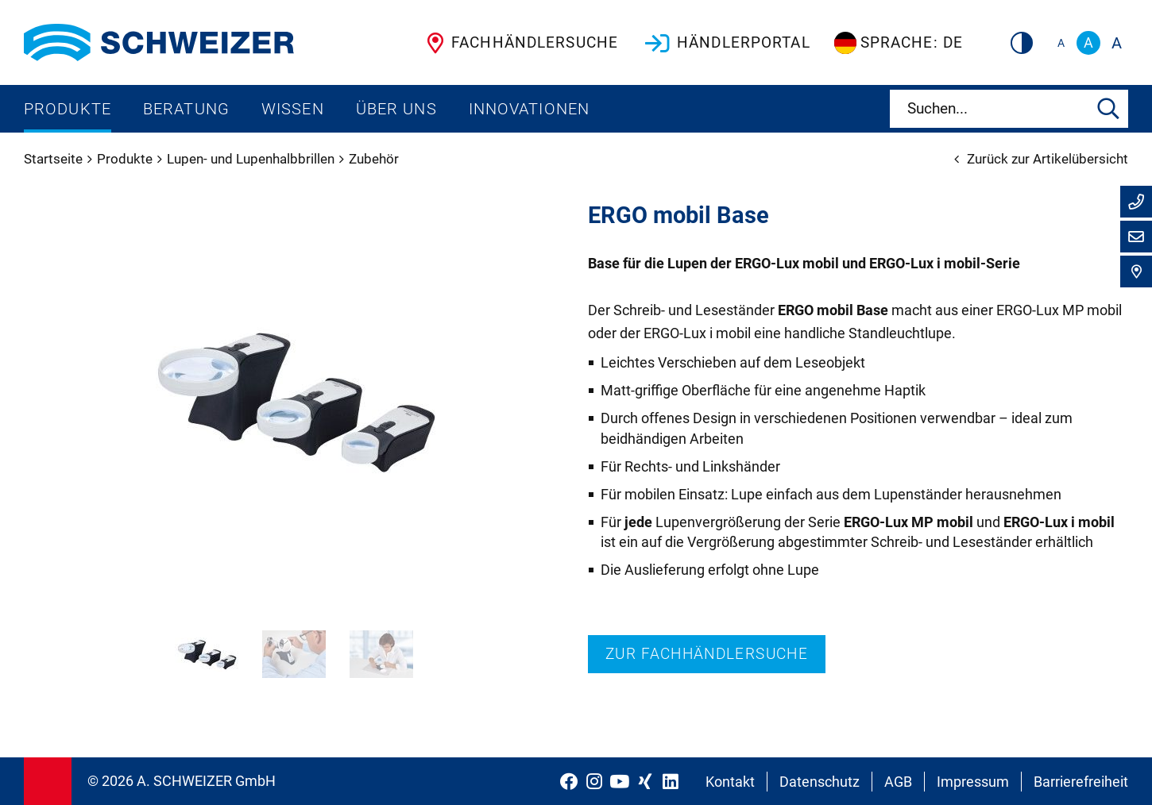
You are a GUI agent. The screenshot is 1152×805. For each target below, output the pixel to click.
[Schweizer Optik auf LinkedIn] (670, 781)
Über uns (396, 108)
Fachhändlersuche (519, 43)
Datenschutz (819, 781)
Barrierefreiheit (1081, 781)
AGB (898, 781)
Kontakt (730, 781)
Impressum (973, 781)
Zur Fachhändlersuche (706, 654)
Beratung (186, 108)
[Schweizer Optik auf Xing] (645, 781)
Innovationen (529, 108)
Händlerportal (726, 43)
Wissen (292, 108)
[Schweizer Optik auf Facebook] (569, 781)
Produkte (67, 108)
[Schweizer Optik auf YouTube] (620, 781)
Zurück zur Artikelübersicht (1041, 159)
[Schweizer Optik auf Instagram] (594, 781)
